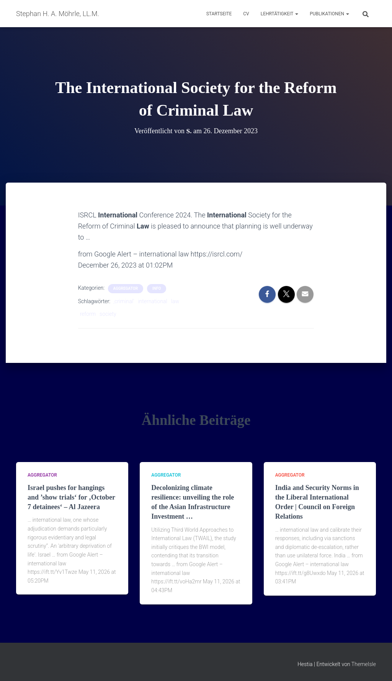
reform (88, 314)
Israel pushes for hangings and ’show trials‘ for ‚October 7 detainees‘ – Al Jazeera (71, 497)
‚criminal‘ (124, 301)
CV (246, 13)
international (152, 301)
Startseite (219, 13)
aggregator (125, 288)
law (175, 301)
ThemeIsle (363, 664)
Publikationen (329, 13)
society (108, 314)
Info (156, 288)
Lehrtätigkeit (279, 13)
